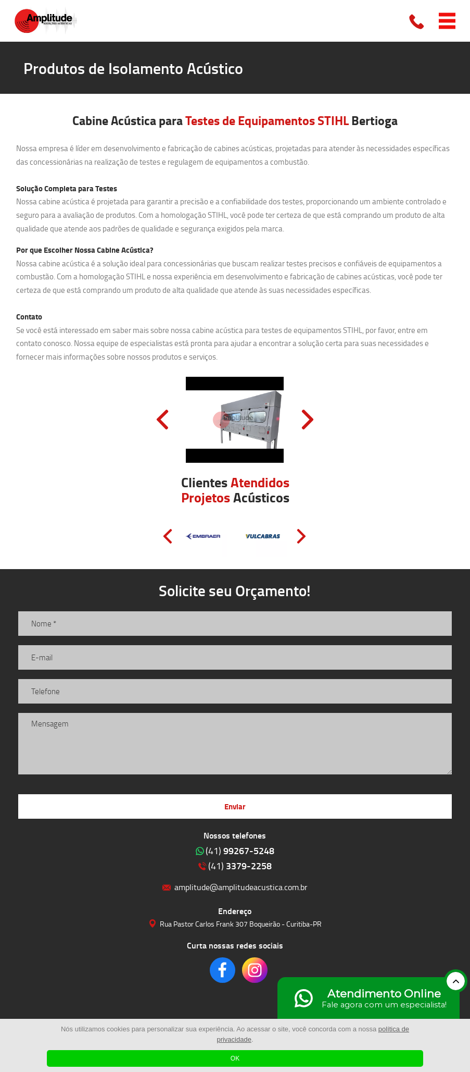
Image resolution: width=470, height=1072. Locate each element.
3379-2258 (240, 865)
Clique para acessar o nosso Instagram (255, 970)
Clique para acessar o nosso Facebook (222, 970)
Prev (162, 419)
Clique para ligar (417, 21)
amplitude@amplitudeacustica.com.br (241, 887)
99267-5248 (240, 850)
